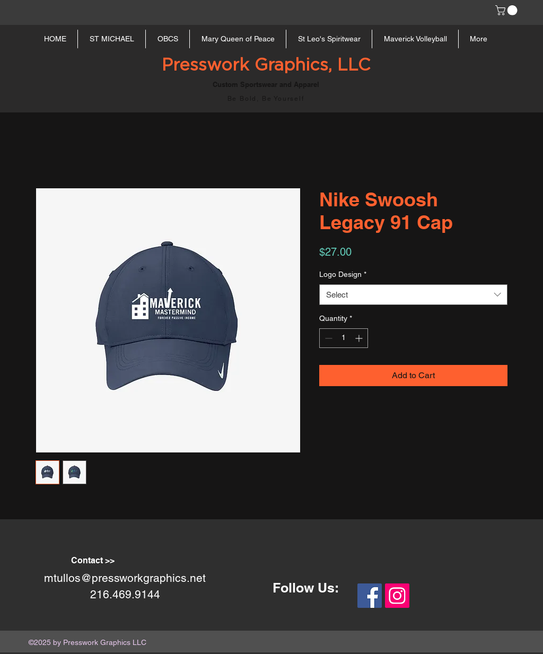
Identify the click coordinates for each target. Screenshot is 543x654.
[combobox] (413, 294)
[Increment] (359, 338)
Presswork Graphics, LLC (266, 65)
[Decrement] (327, 338)
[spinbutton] (343, 338)
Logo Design (342, 274)
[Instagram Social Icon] (397, 595)
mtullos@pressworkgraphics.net (125, 578)
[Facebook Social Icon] (369, 595)
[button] (507, 10)
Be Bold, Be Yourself (265, 98)
